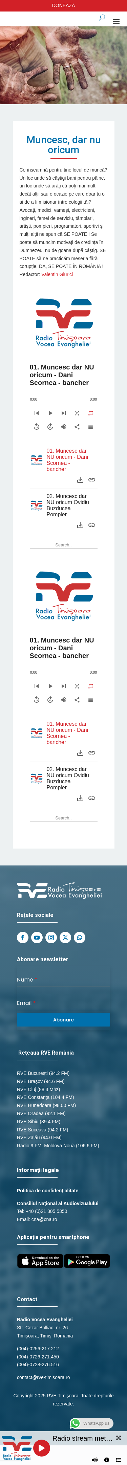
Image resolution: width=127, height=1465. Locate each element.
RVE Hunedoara (34, 1105)
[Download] (80, 480)
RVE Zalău (28, 1137)
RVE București (32, 1073)
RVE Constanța (33, 1097)
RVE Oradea (30, 1113)
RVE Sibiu (28, 1121)
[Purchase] (92, 480)
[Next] (63, 413)
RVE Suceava (31, 1129)
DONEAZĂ (63, 5)
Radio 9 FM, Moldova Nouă (46, 1145)
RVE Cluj (26, 1089)
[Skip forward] (50, 426)
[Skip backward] (36, 426)
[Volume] (63, 426)
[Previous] (36, 413)
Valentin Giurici (57, 274)
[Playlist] (91, 426)
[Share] (77, 426)
